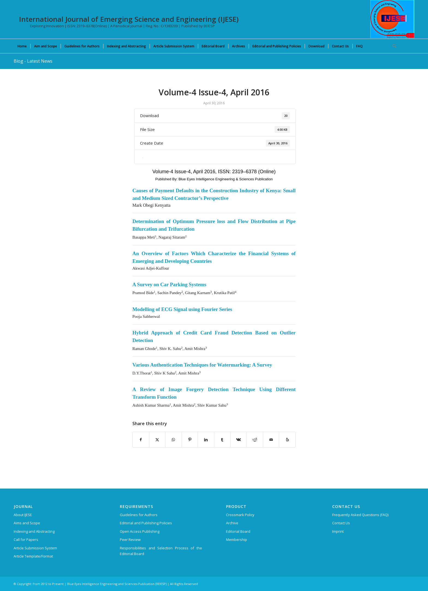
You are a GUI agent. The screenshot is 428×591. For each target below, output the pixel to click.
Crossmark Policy (240, 514)
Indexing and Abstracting (34, 531)
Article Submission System (35, 548)
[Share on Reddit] (255, 439)
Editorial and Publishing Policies (146, 522)
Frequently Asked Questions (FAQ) (360, 514)
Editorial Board (238, 531)
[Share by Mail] (271, 439)
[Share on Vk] (239, 439)
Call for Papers (26, 539)
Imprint (338, 531)
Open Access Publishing (139, 531)
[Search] (392, 46)
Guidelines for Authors (138, 514)
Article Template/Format (33, 556)
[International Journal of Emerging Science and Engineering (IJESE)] (392, 19)
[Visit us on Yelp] (287, 439)
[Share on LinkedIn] (206, 439)
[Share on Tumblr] (222, 439)
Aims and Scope (27, 522)
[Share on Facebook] (141, 439)
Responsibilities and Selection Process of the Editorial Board (161, 551)
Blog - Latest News (33, 61)
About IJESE (23, 514)
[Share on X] (157, 439)
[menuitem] (22, 46)
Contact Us (341, 522)
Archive (232, 522)
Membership (236, 539)
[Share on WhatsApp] (173, 439)
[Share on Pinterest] (190, 439)
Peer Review (130, 539)
